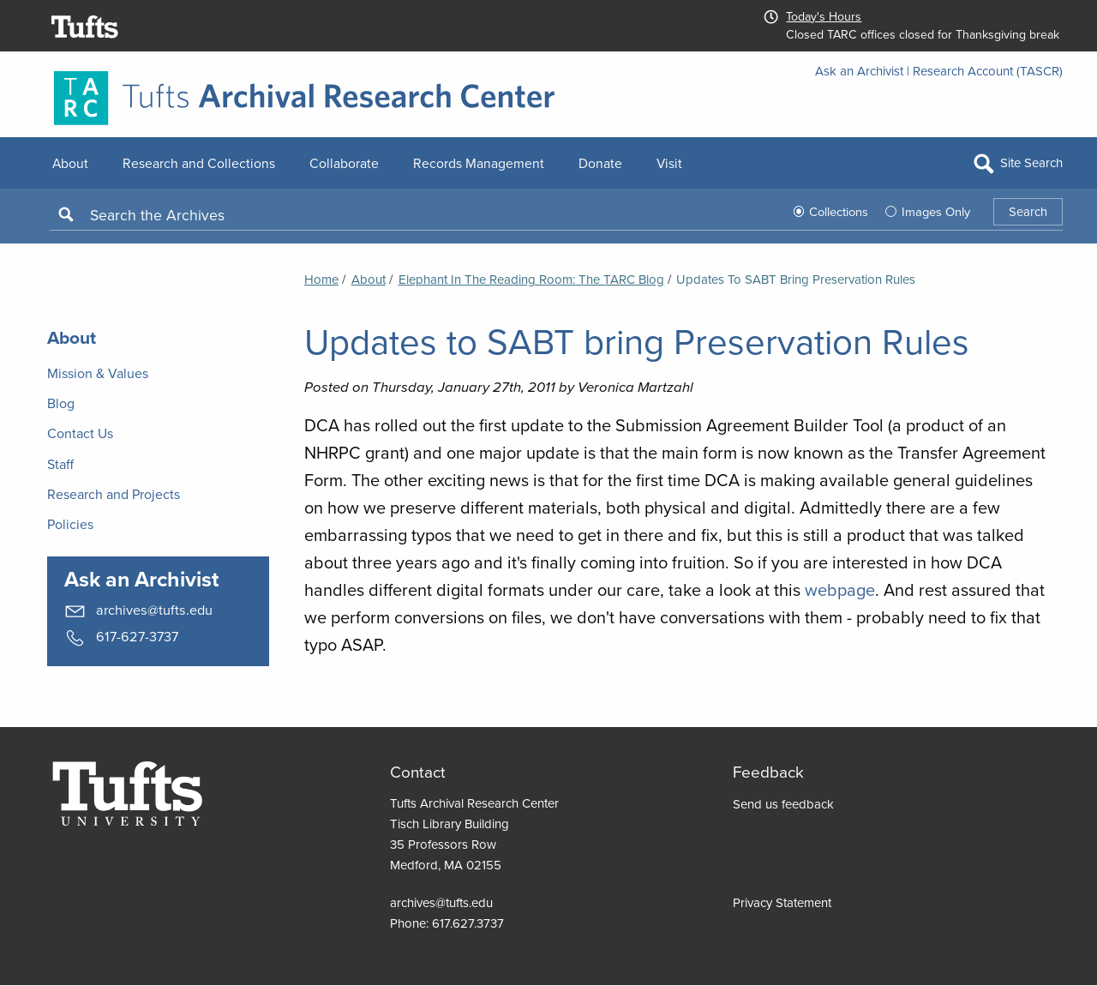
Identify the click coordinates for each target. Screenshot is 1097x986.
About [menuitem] (70, 163)
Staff (60, 464)
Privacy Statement (782, 902)
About (368, 279)
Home (321, 279)
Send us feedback (783, 804)
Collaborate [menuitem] (344, 163)
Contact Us (80, 433)
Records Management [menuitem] (478, 163)
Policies (70, 524)
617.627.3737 (468, 923)
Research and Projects (113, 494)
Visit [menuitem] (669, 163)
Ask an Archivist (859, 71)
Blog (61, 403)
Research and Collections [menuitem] (199, 163)
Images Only (936, 211)
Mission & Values (97, 373)
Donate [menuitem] (600, 163)
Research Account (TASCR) (988, 71)
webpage (840, 590)
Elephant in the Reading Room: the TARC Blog (531, 279)
